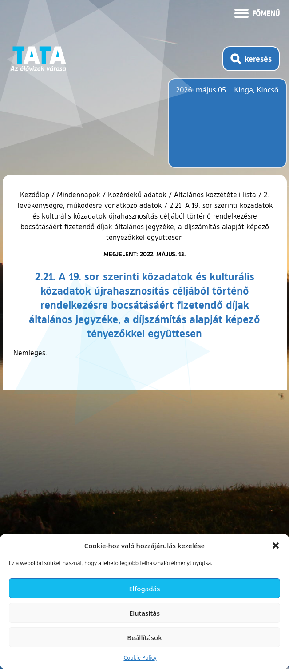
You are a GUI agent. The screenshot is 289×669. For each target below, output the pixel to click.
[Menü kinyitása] (257, 12)
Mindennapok (78, 194)
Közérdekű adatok (137, 194)
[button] (275, 545)
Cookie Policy (139, 657)
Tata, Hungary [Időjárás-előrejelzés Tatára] (225, 128)
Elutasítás (144, 613)
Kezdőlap (35, 194)
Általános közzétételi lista (215, 194)
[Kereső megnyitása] (251, 58)
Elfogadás (144, 588)
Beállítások (144, 637)
